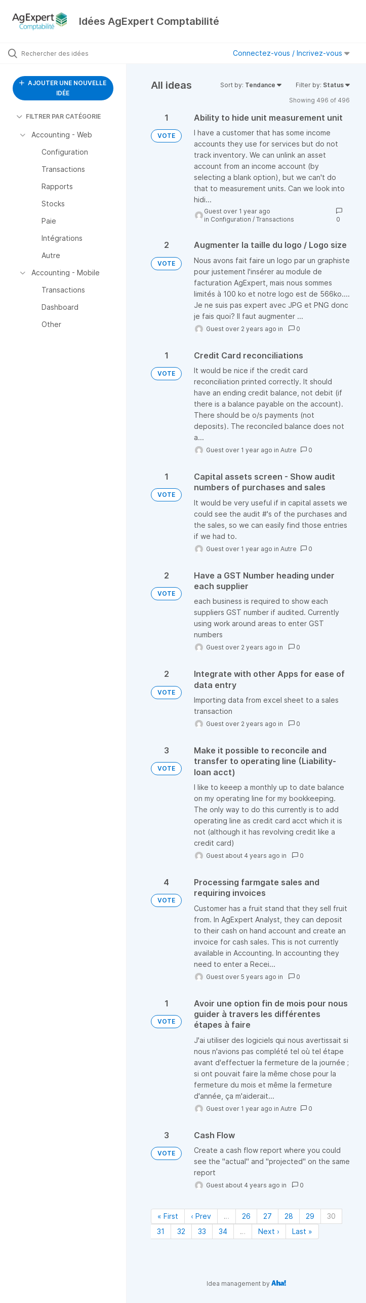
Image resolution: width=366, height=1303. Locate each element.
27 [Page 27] (267, 1216)
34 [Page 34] (223, 1231)
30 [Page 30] (331, 1216)
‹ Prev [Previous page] (201, 1216)
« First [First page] (167, 1216)
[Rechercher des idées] (68, 53)
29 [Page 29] (310, 1216)
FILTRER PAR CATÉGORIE (58, 116)
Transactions (275, 219)
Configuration (231, 219)
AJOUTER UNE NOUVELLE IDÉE (62, 88)
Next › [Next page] (268, 1231)
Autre (288, 450)
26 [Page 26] (246, 1216)
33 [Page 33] (202, 1231)
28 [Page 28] (288, 1216)
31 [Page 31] (161, 1231)
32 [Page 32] (181, 1231)
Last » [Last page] (302, 1231)
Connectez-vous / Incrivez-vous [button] (291, 53)
